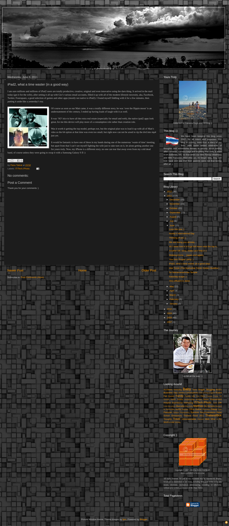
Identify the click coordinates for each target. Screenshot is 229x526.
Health (173, 399)
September (175, 212)
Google (166, 399)
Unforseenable (189, 419)
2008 (170, 317)
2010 (170, 309)
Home (82, 270)
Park (220, 409)
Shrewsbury (176, 416)
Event (219, 392)
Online (198, 409)
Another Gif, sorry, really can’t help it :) (188, 250)
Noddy (178, 409)
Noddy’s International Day (181, 233)
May (172, 286)
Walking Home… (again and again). (186, 255)
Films (203, 396)
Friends (209, 396)
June (172, 225)
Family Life (190, 396)
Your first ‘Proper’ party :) (181, 259)
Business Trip (170, 392)
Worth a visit (169, 422)
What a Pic (216, 419)
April (172, 290)
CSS (200, 393)
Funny (215, 396)
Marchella (189, 406)
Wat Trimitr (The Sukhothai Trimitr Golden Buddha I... (195, 268)
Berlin (195, 390)
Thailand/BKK (213, 415)
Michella (211, 406)
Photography (185, 412)
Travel (176, 418)
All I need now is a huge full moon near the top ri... (193, 246)
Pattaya (176, 412)
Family (180, 395)
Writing (177, 422)
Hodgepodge (190, 399)
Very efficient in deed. (179, 281)
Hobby (180, 399)
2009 (170, 313)
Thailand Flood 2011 (194, 416)
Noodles (185, 409)
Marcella (180, 406)
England (212, 393)
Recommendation (208, 412)
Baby (187, 389)
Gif (220, 396)
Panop (214, 409)
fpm (124, 519)
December (175, 199)
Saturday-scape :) (178, 276)
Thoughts (168, 419)
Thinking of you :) (177, 238)
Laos (215, 403)
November (175, 204)
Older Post (149, 270)
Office (191, 409)
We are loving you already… (183, 242)
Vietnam (200, 419)
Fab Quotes (169, 396)
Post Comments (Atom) (32, 277)
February (174, 299)
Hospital (167, 403)
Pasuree (168, 412)
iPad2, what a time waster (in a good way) (189, 263)
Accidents (168, 389)
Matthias (198, 405)
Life (220, 402)
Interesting (188, 403)
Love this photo (170, 406)
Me (205, 406)
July (172, 221)
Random (195, 412)
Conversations (191, 393)
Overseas (206, 409)
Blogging (210, 389)
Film (197, 396)
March (173, 295)
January (174, 303)
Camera (181, 393)
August (173, 217)
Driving (205, 393)
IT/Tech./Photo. (22, 168)
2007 (170, 322)
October (174, 208)
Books (219, 389)
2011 (170, 196)
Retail (219, 412)
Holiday (199, 399)
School (167, 416)
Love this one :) (176, 229)
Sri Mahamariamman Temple (183, 272)
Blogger (201, 389)
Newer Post (15, 270)
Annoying (177, 389)
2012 (170, 191)
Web (207, 419)
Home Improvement (212, 399)
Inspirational (177, 403)
